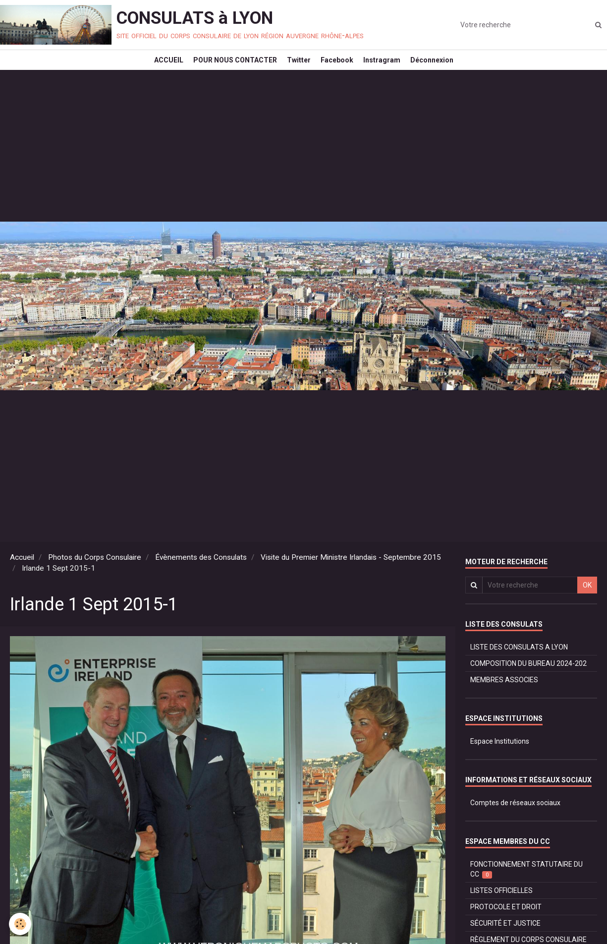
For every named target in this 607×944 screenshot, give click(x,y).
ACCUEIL (156, 67)
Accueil (22, 572)
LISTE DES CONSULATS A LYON (519, 662)
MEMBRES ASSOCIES (504, 695)
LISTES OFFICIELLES (501, 905)
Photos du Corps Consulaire (94, 572)
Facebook (339, 67)
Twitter (296, 67)
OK (587, 600)
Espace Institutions (499, 756)
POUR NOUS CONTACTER (228, 67)
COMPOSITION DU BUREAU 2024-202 (528, 678)
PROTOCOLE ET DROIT (506, 922)
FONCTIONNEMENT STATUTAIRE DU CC (526, 884)
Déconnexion (444, 67)
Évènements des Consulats (201, 572)
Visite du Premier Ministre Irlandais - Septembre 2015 (351, 572)
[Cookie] (21, 923)
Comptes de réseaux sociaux (515, 818)
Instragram (389, 67)
